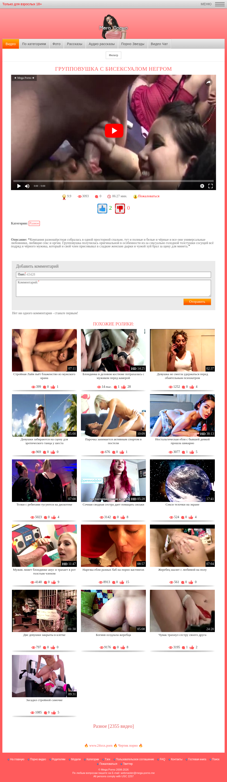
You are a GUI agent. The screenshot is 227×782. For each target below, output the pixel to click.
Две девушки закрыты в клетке (44, 635)
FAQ (162, 759)
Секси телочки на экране (182, 504)
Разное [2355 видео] (113, 726)
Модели (76, 759)
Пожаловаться (108, 764)
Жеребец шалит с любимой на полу (182, 569)
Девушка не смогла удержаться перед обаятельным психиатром (182, 376)
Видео (10, 44)
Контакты (176, 759)
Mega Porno (108, 769)
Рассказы (74, 44)
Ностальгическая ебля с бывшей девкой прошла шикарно (182, 441)
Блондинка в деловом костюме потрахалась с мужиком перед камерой (113, 376)
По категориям (34, 44)
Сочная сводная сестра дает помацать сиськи (113, 504)
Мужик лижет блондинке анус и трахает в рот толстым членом (44, 571)
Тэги (107, 759)
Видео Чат (159, 44)
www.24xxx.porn (100, 745)
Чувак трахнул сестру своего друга (182, 635)
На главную (17, 759)
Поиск (215, 759)
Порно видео (38, 759)
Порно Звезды (132, 44)
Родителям (58, 759)
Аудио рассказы (102, 44)
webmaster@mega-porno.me (138, 772)
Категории (92, 759)
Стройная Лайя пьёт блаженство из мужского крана (44, 376)
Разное (34, 223)
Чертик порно (128, 745)
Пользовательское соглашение (135, 759)
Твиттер (128, 764)
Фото (57, 44)
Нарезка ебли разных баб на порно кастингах (113, 569)
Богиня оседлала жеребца (113, 635)
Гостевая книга (197, 759)
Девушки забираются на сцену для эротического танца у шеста (44, 441)
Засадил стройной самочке (44, 700)
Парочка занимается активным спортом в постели (113, 441)
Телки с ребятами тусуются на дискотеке (44, 504)
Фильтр (113, 55)
